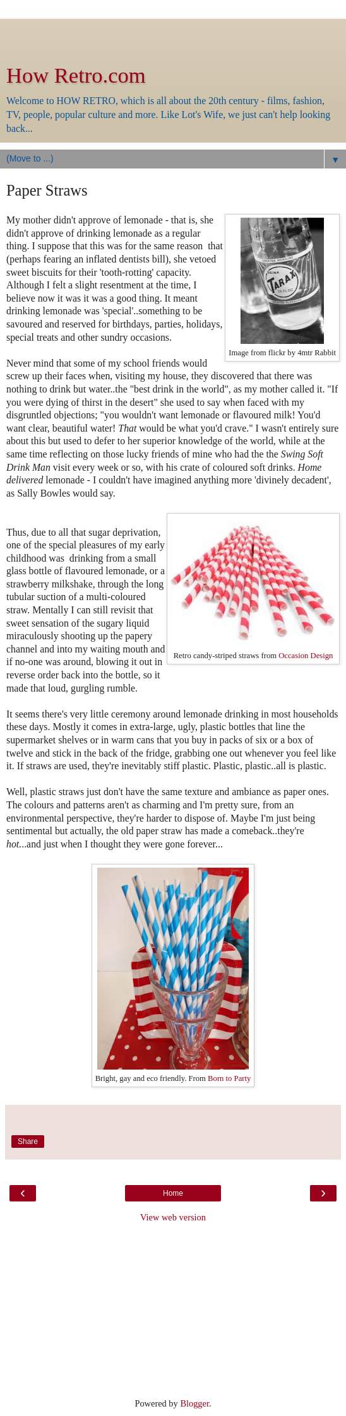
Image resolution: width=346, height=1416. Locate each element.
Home (173, 1193)
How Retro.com (76, 75)
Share (28, 1141)
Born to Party (228, 1078)
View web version (173, 1217)
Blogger (194, 1403)
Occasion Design (305, 655)
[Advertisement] (173, 34)
